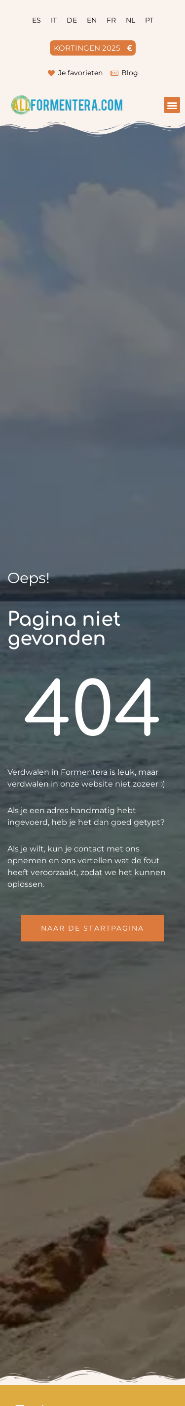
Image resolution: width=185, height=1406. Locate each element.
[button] (172, 105)
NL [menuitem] (130, 20)
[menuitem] (36, 20)
